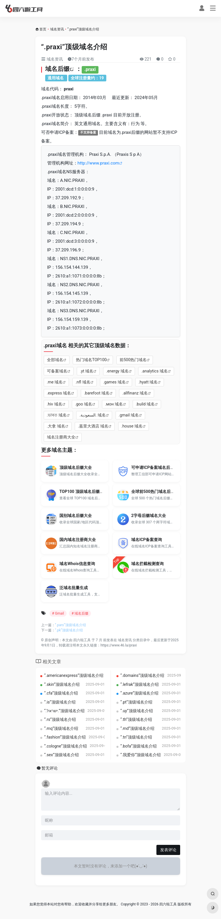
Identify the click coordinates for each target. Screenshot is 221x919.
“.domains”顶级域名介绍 (142, 675)
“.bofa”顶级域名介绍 (138, 746)
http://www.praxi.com (98, 163)
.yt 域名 (86, 371)
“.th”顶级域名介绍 (136, 719)
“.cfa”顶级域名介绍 (61, 693)
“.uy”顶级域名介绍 (136, 710)
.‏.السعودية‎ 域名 (92, 415)
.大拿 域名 (56, 426)
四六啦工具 (82, 640)
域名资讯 (57, 29)
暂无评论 (49, 768)
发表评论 (168, 849)
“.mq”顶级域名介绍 (61, 728)
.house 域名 (132, 426)
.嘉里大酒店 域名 (93, 426)
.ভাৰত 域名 (57, 415)
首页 (42, 29)
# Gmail (58, 613)
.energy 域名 (117, 371)
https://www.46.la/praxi (119, 645)
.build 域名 (145, 404)
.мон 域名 (114, 404)
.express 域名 (59, 393)
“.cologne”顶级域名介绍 (65, 746)
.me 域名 (55, 382)
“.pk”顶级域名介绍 (69, 630)
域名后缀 (57, 68)
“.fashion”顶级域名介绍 (65, 737)
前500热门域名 (133, 359)
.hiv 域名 (54, 404)
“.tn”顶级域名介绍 (136, 737)
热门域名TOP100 (91, 359)
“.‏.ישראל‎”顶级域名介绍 (64, 710)
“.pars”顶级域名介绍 (70, 625)
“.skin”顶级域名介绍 (62, 684)
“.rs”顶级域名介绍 (60, 719)
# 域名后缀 (80, 613)
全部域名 (55, 359)
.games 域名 (114, 382)
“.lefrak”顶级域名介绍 (139, 684)
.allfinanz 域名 (134, 393)
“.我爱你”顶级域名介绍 (140, 754)
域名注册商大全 (61, 437)
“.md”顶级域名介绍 (137, 728)
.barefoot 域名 (96, 393)
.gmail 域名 (129, 415)
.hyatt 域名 (148, 382)
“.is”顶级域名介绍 (60, 702)
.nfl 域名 (83, 382)
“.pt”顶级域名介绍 (136, 702)
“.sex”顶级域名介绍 (61, 754)
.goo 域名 (83, 404)
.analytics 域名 (154, 371)
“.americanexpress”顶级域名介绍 (74, 675)
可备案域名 (57, 371)
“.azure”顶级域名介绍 (139, 693)
